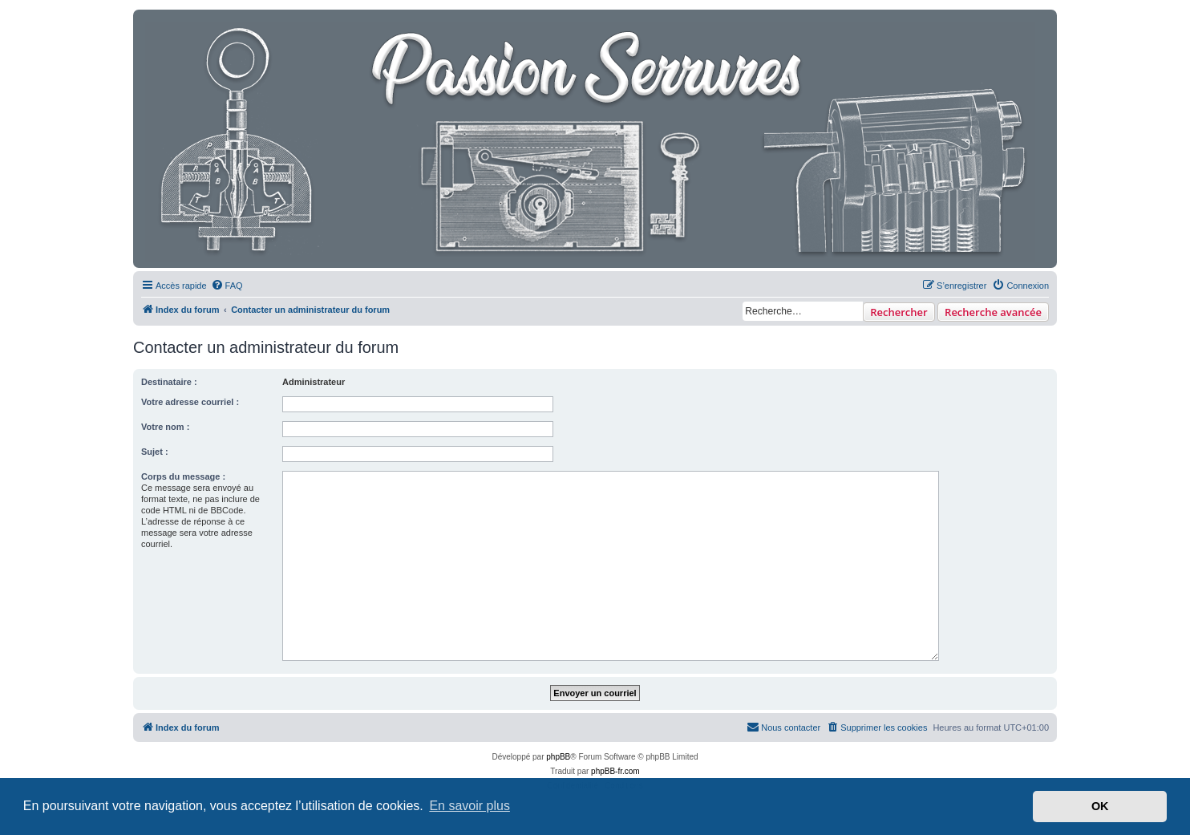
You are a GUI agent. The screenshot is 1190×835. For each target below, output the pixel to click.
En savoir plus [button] (469, 806)
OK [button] (1100, 806)
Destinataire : (169, 382)
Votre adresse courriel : (190, 402)
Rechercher (898, 312)
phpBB (558, 756)
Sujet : (154, 451)
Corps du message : (183, 476)
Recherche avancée (993, 312)
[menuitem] (227, 285)
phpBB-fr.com (615, 771)
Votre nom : (165, 427)
